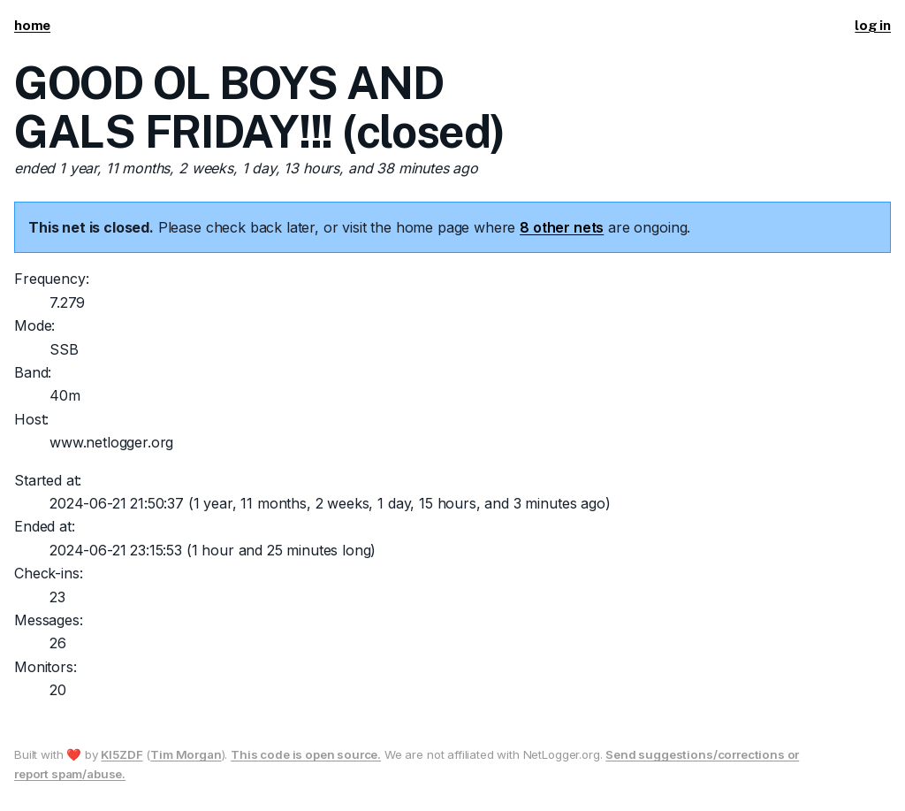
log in (873, 25)
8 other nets (562, 227)
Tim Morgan (185, 754)
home (32, 25)
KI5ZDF (121, 754)
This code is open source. (306, 754)
